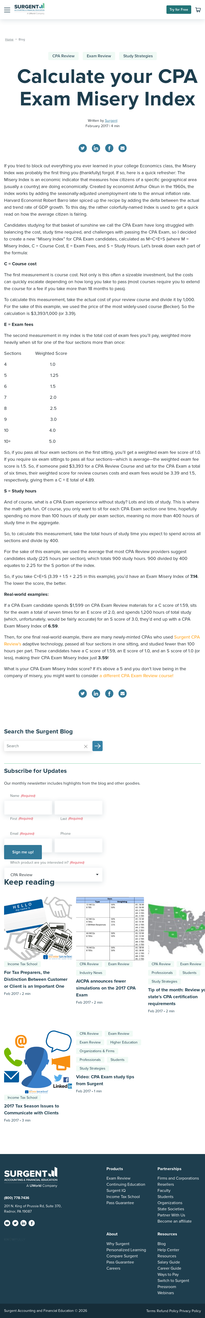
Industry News (91, 973)
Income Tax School (22, 964)
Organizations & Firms (97, 1051)
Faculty (164, 1190)
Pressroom (167, 1286)
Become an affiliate (175, 1221)
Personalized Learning (126, 1250)
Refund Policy (167, 1311)
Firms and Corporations (178, 1178)
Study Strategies (138, 56)
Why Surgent (117, 1243)
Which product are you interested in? (47, 862)
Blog (162, 1243)
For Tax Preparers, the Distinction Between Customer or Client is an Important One (35, 979)
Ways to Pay (168, 1274)
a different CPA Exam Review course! (136, 675)
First (13, 819)
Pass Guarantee (120, 1202)
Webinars (166, 1292)
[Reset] (86, 746)
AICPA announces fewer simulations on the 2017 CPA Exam (106, 988)
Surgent (111, 120)
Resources (167, 1256)
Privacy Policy (190, 1311)
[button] (7, 10)
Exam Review (99, 56)
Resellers (166, 1184)
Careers (113, 1268)
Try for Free (179, 9)
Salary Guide (169, 1262)
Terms (151, 1311)
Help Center (168, 1250)
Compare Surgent (122, 1256)
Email (22, 834)
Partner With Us (171, 1215)
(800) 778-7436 (16, 1198)
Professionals (162, 973)
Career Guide (169, 1268)
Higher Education (124, 1042)
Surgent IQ (116, 1190)
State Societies (171, 1209)
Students (190, 973)
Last (64, 819)
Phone (66, 833)
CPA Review (63, 56)
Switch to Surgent (173, 1280)
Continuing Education (125, 1184)
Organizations (170, 1202)
